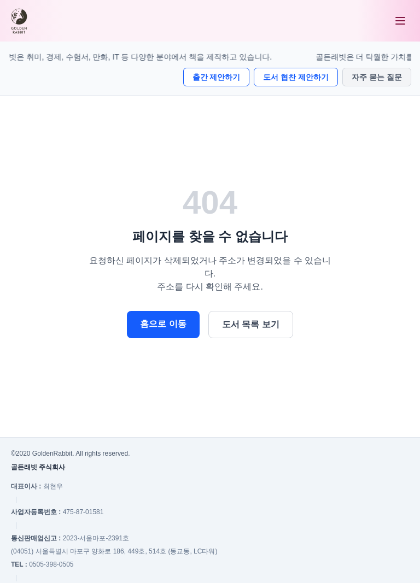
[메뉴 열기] (400, 21)
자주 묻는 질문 (377, 77)
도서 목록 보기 (250, 324)
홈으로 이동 (163, 323)
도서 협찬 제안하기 (296, 77)
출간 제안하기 (216, 77)
